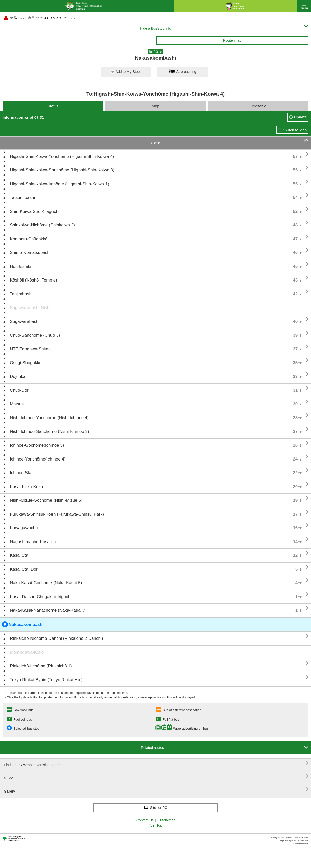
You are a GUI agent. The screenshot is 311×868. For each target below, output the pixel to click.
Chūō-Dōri (19, 390)
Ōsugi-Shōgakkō (26, 362)
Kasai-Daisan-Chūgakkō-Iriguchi (40, 596)
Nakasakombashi (23, 624)
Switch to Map (295, 130)
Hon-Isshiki (20, 266)
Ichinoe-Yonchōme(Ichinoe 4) (38, 459)
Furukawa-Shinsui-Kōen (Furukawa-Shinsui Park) (57, 514)
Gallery (156, 789)
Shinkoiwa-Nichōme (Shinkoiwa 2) (42, 225)
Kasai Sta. (20, 555)
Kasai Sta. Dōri (24, 569)
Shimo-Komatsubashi (30, 252)
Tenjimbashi (21, 294)
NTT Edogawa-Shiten (30, 349)
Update (300, 117)
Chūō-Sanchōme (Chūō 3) (35, 335)
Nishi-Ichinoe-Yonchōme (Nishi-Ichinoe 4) (49, 417)
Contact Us (145, 820)
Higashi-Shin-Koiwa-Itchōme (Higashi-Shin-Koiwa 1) (59, 184)
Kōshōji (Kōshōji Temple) (33, 280)
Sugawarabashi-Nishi (30, 307)
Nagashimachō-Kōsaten (33, 541)
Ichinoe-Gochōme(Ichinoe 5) (37, 445)
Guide (156, 776)
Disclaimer (166, 820)
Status (53, 106)
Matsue (17, 404)
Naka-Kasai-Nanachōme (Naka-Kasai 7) (48, 610)
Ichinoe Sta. (21, 472)
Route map (232, 40)
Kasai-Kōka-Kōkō (26, 486)
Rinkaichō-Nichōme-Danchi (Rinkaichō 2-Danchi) (56, 638)
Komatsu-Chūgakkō (28, 239)
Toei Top (155, 825)
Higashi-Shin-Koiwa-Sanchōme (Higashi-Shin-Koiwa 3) (62, 170)
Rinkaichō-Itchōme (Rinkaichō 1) (41, 665)
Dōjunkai (18, 376)
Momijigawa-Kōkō (27, 652)
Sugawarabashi (24, 321)
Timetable (258, 106)
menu (304, 6)
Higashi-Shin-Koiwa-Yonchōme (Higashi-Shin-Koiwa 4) (62, 156)
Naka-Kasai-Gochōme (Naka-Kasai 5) (46, 582)
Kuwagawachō (24, 527)
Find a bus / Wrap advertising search (156, 763)
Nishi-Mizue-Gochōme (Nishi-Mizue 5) (46, 500)
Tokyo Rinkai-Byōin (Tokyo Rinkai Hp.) (46, 679)
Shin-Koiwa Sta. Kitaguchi (34, 211)
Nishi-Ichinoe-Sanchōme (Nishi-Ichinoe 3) (49, 431)
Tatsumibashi (22, 197)
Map (155, 106)
